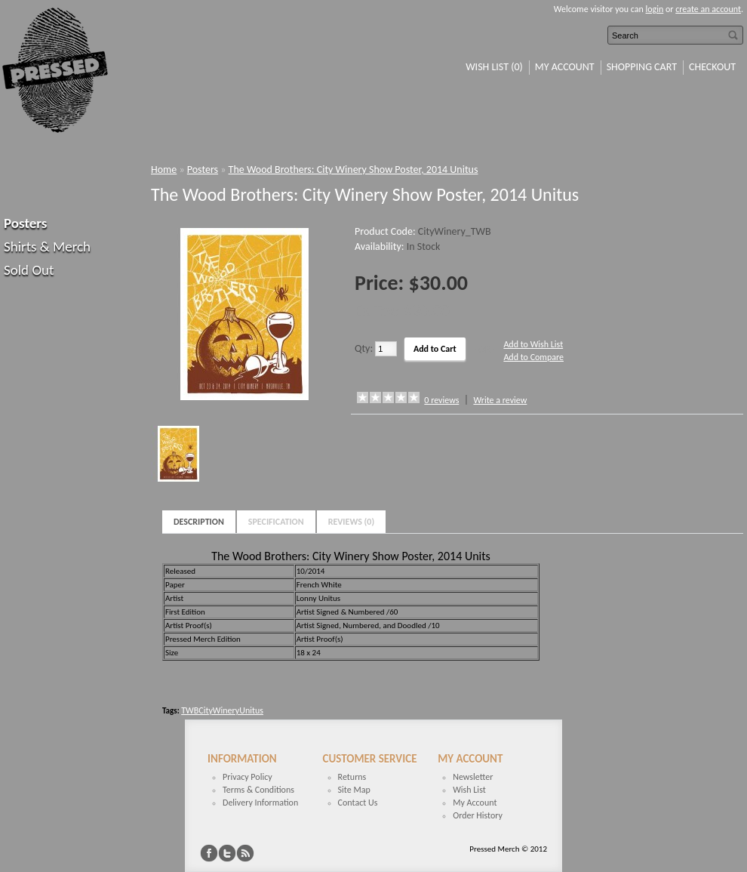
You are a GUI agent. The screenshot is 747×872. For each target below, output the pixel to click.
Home (164, 169)
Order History (478, 815)
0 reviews (441, 400)
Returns (352, 777)
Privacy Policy (247, 777)
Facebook (209, 853)
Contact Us (358, 802)
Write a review (500, 400)
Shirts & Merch (47, 246)
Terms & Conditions (258, 789)
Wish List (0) (494, 66)
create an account (708, 9)
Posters (25, 223)
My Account (565, 66)
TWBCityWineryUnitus (222, 710)
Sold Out (29, 270)
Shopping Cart (642, 66)
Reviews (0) (351, 521)
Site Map (354, 789)
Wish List (469, 789)
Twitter (227, 853)
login (655, 9)
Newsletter (473, 777)
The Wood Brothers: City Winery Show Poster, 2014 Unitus (353, 169)
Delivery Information (260, 802)
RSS (245, 853)
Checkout (712, 66)
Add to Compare (533, 357)
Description (199, 521)
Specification (276, 521)
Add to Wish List (533, 344)
